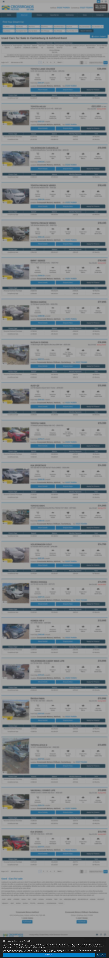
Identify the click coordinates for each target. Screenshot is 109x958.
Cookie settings (101, 955)
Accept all (48, 955)
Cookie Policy (41, 947)
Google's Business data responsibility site (68, 950)
